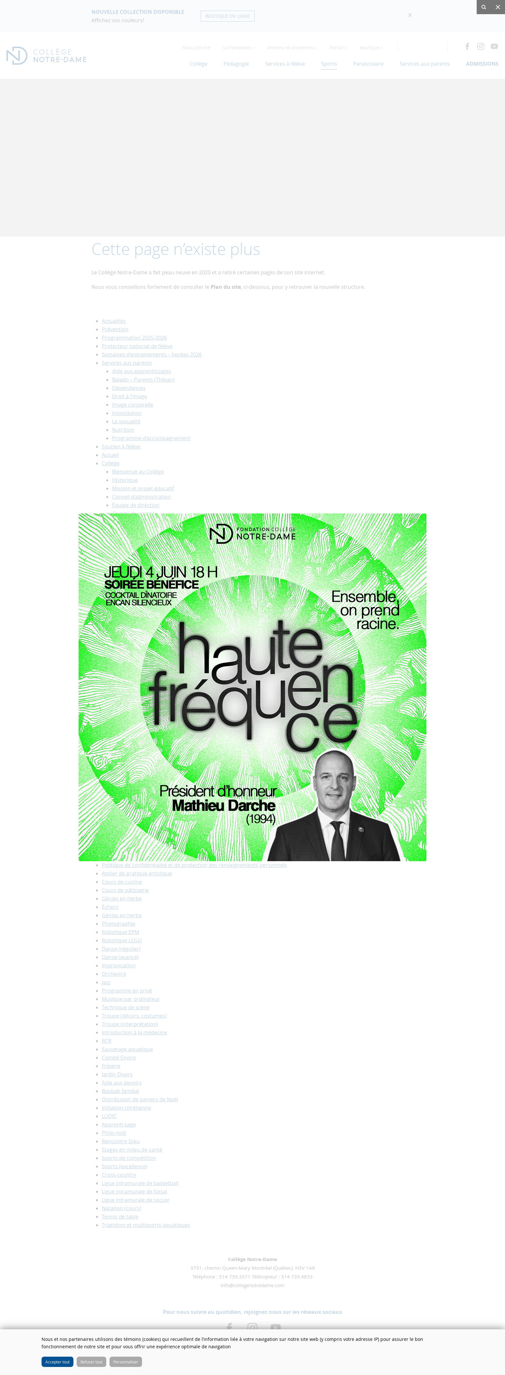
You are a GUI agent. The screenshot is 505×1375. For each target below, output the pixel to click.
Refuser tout (91, 1361)
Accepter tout (57, 1361)
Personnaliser (125, 1361)
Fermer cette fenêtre (495, 1339)
